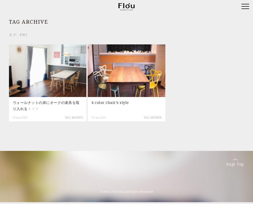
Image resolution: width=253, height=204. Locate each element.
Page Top (235, 162)
